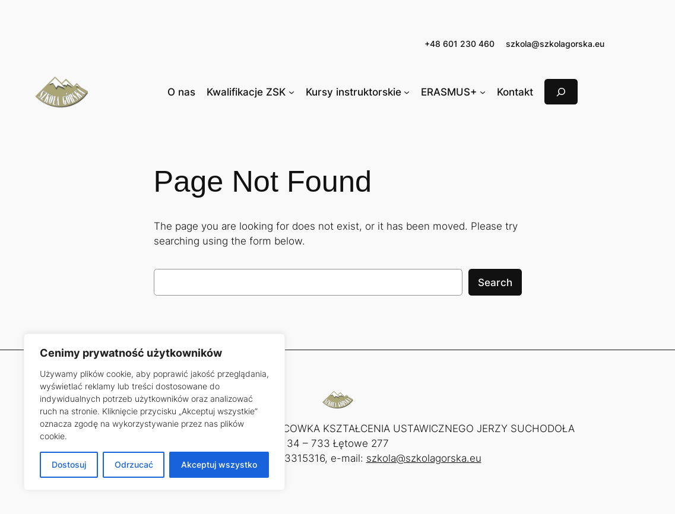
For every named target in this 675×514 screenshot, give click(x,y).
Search (495, 282)
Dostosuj (69, 464)
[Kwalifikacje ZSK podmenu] (291, 92)
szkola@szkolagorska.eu (555, 44)
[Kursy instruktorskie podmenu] (407, 92)
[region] (154, 412)
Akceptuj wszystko (219, 464)
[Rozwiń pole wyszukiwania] (561, 91)
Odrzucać (134, 464)
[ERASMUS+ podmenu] (483, 92)
